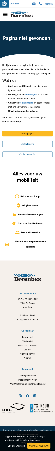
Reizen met (27, 337)
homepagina (31, 94)
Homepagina (27, 133)
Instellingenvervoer (27, 379)
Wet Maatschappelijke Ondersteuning (27, 383)
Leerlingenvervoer (27, 375)
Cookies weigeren (16, 445)
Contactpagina (27, 144)
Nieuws (27, 357)
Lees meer (35, 440)
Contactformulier (27, 154)
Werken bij (27, 341)
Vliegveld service (27, 353)
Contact (27, 349)
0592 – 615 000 (27, 315)
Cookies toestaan (39, 445)
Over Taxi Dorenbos (27, 345)
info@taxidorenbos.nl (27, 319)
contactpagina (26, 102)
